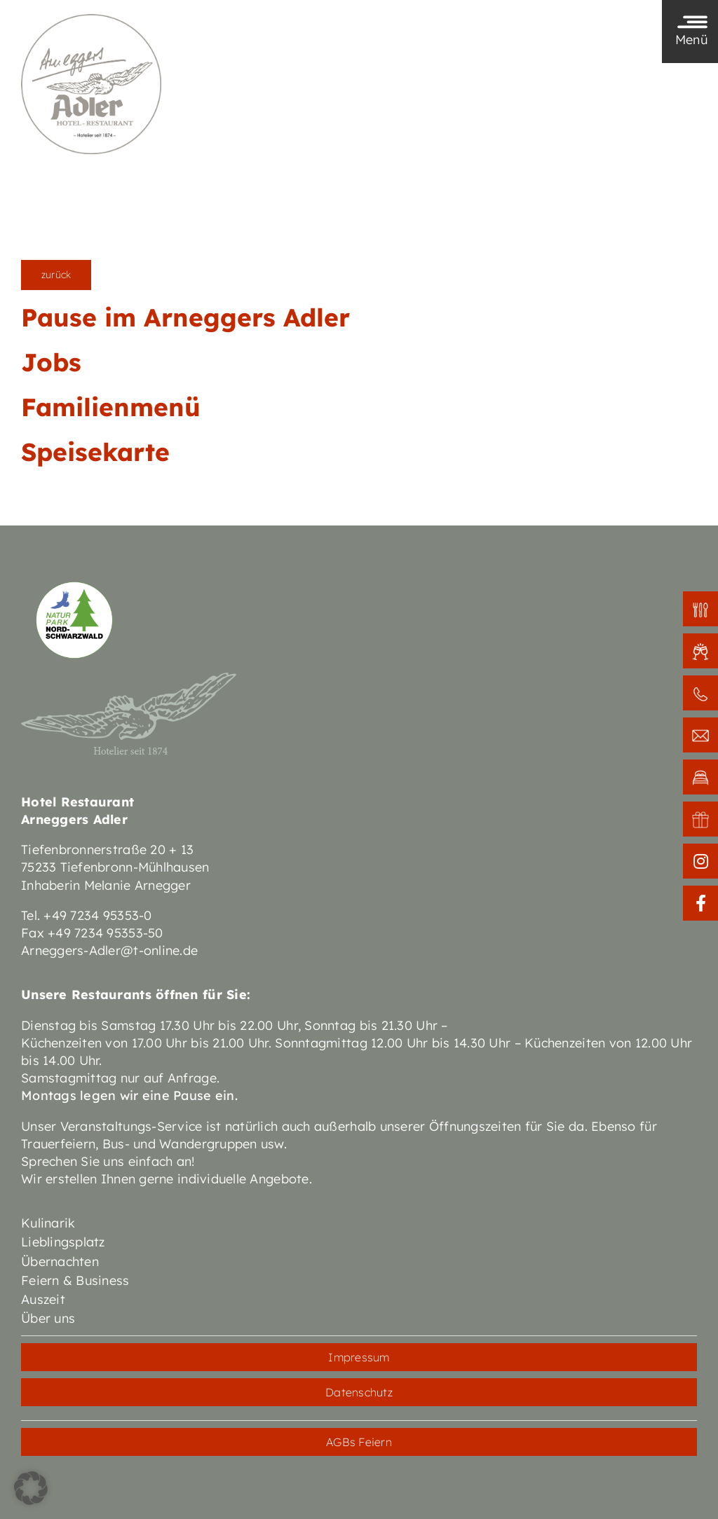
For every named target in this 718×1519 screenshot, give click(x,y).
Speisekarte (95, 452)
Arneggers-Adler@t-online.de (109, 950)
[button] (31, 1488)
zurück (56, 274)
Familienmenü (111, 407)
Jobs (51, 362)
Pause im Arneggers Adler (185, 317)
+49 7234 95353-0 (97, 915)
